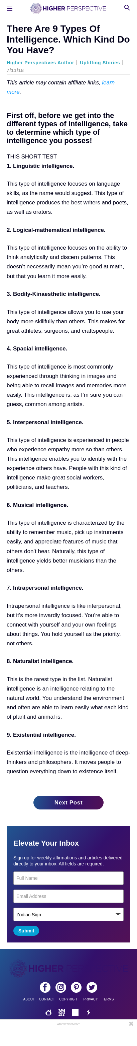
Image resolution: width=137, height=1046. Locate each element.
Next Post (68, 802)
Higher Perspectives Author (40, 62)
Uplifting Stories (100, 62)
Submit (26, 930)
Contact (47, 999)
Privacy (90, 999)
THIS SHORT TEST (32, 156)
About (29, 999)
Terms (108, 999)
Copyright (69, 999)
